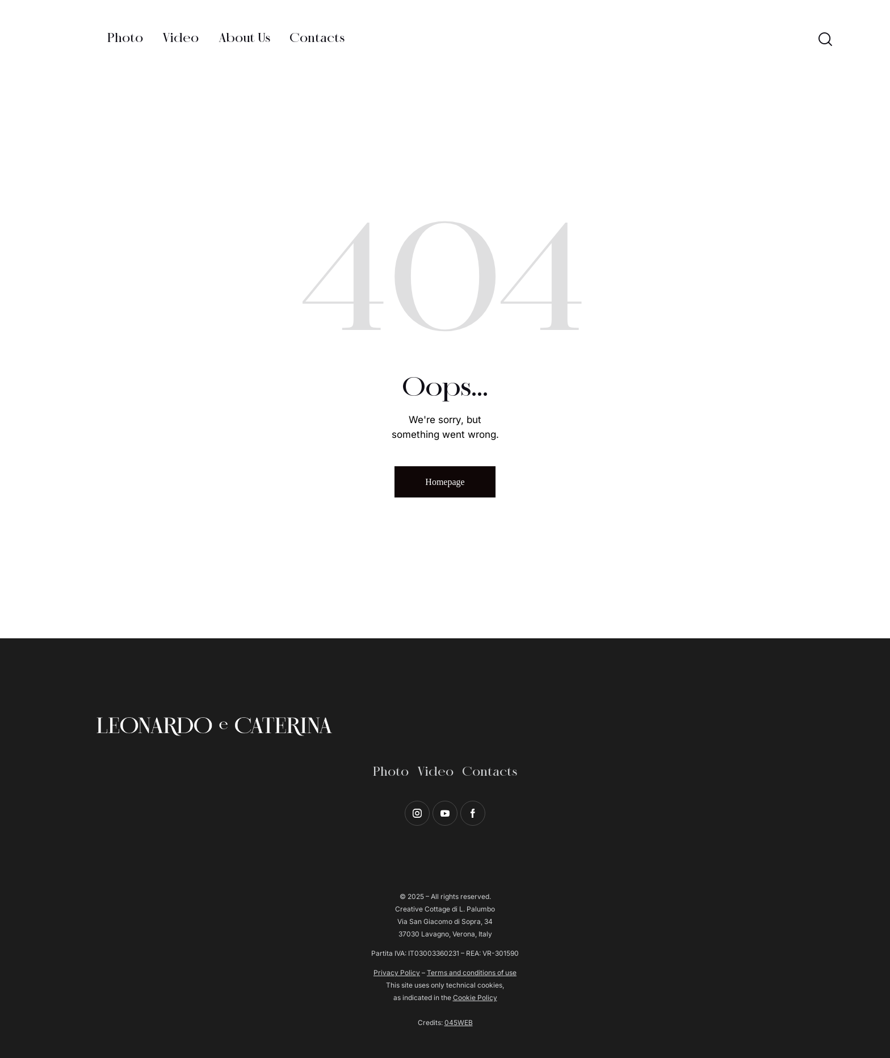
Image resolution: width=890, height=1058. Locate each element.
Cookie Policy (475, 997)
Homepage (444, 482)
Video (435, 772)
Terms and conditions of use (472, 972)
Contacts (489, 772)
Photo (391, 772)
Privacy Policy (396, 972)
